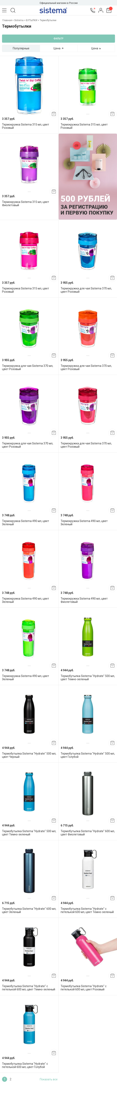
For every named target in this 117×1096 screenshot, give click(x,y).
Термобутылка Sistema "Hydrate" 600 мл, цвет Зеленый (29, 910)
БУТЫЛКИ (31, 20)
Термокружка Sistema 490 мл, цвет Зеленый (25, 522)
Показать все (49, 1079)
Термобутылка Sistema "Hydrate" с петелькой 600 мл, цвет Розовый (83, 987)
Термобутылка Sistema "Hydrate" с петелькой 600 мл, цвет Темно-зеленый (87, 910)
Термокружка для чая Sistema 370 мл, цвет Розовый (86, 290)
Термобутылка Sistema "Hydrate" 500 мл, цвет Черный (29, 755)
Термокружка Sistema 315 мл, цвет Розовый (25, 126)
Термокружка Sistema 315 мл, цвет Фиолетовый (25, 203)
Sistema (19, 20)
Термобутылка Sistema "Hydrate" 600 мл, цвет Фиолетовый (88, 833)
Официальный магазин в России (59, 3)
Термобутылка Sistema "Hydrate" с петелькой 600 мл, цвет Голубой (25, 1065)
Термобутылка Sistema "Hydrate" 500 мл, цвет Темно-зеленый (88, 677)
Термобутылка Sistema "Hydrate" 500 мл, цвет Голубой (88, 755)
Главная (7, 20)
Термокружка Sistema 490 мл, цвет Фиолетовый (84, 600)
